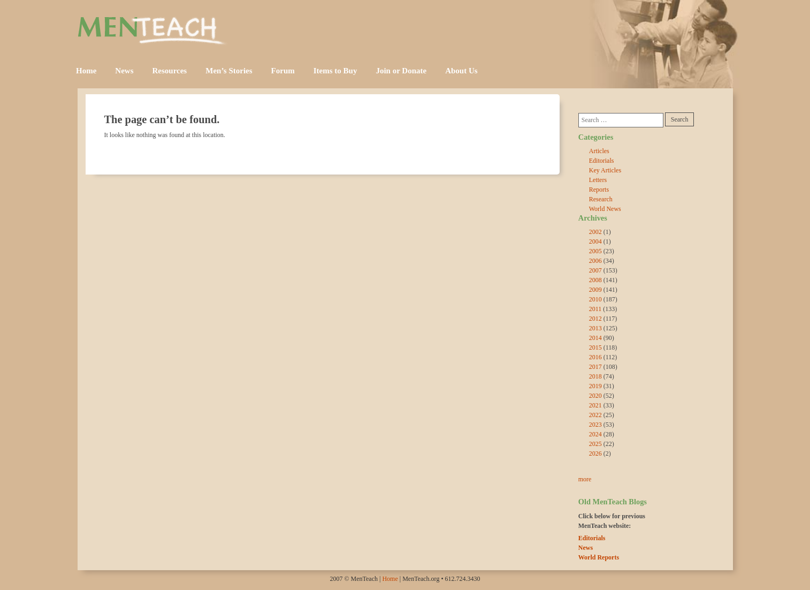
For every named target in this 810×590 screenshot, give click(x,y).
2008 (595, 280)
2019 (595, 386)
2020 (595, 395)
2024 (595, 434)
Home (86, 70)
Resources (169, 70)
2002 (595, 232)
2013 (595, 328)
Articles (599, 151)
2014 (595, 338)
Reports (599, 189)
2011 (595, 309)
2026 (595, 453)
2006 (595, 260)
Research (601, 199)
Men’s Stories (228, 70)
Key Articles (605, 170)
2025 (595, 444)
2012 (595, 318)
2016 (595, 357)
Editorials (601, 160)
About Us (461, 70)
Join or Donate (401, 70)
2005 (595, 251)
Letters (598, 180)
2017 (595, 366)
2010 (595, 299)
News (124, 70)
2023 (595, 424)
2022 (595, 415)
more (585, 479)
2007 (595, 270)
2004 (595, 241)
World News (605, 209)
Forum (283, 70)
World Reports (598, 557)
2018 (595, 376)
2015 (595, 347)
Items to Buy (335, 70)
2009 (595, 289)
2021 (595, 405)
